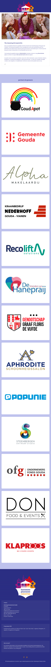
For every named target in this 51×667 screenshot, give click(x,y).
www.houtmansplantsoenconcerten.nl (11, 612)
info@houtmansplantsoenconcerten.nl (11, 610)
